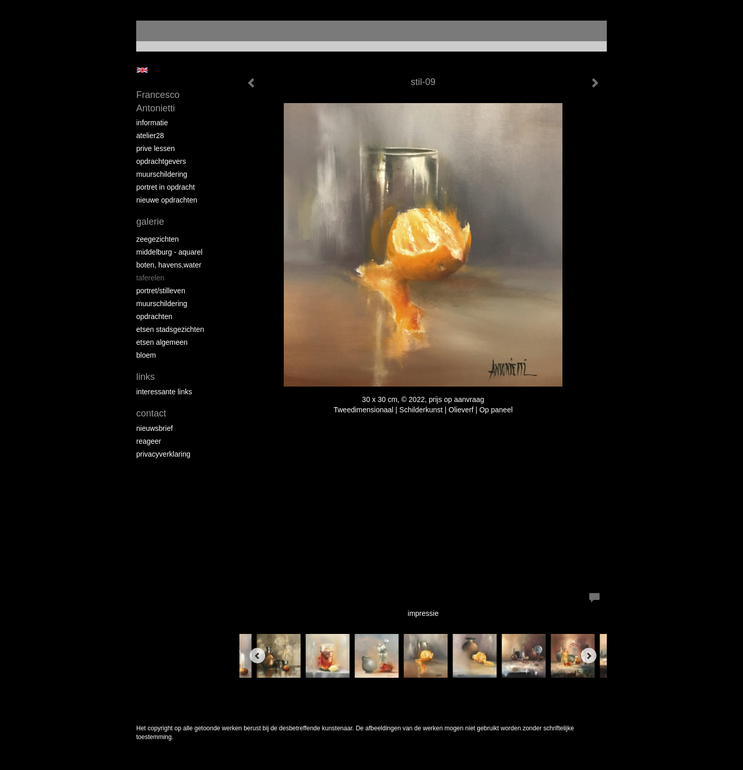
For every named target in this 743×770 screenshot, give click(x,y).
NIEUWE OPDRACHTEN (166, 200)
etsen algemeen (162, 342)
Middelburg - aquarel (169, 252)
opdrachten (154, 316)
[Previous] (257, 655)
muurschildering (161, 174)
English (142, 70)
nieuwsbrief (154, 428)
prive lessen (155, 148)
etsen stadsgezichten (170, 329)
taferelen (150, 278)
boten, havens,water (168, 265)
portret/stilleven (160, 291)
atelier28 (150, 135)
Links (145, 377)
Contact (151, 413)
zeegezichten (157, 239)
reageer (148, 441)
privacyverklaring (163, 454)
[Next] (588, 655)
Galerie (150, 221)
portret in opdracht (165, 187)
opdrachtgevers (161, 161)
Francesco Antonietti (158, 101)
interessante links (164, 392)
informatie (152, 123)
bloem (146, 355)
